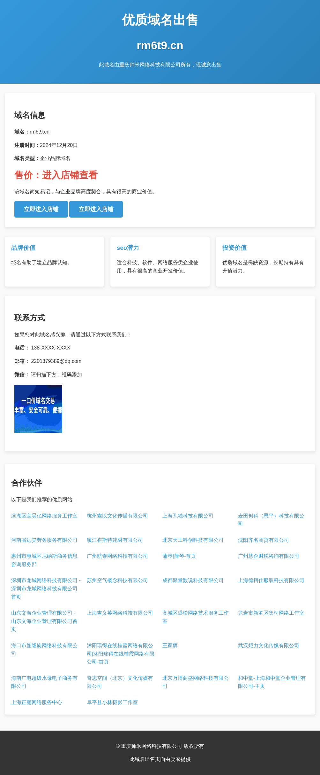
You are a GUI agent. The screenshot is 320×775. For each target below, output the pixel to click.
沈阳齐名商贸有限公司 (263, 540)
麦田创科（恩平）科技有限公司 (271, 520)
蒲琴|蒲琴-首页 (179, 556)
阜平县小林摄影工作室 (112, 702)
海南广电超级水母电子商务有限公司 (44, 682)
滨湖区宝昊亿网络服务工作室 (44, 515)
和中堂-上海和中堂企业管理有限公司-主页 (272, 682)
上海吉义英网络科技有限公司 (120, 613)
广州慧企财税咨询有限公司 (268, 556)
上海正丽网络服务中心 (36, 702)
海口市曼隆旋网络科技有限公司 (44, 649)
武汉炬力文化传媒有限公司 (268, 645)
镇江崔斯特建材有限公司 (115, 540)
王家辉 (170, 645)
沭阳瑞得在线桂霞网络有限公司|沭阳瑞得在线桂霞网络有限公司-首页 (120, 653)
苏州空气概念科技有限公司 (117, 580)
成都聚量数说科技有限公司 (193, 580)
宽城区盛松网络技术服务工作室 (195, 617)
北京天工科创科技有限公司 (193, 540)
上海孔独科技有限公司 (187, 515)
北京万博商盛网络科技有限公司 (195, 682)
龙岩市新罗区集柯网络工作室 (271, 613)
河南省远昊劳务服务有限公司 (44, 540)
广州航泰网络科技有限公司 (117, 556)
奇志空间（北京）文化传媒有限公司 (120, 682)
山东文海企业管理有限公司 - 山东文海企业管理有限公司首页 (44, 621)
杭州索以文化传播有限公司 (117, 515)
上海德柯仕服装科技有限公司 (271, 580)
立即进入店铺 (41, 209)
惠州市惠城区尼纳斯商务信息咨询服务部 (44, 560)
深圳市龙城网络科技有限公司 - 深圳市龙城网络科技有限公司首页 (46, 588)
